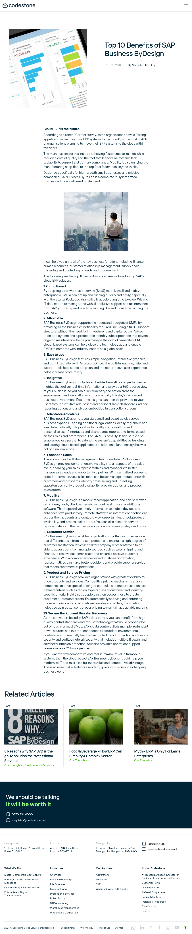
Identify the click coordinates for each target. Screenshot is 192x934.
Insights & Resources (154, 901)
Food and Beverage (61, 879)
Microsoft (101, 879)
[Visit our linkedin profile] (142, 927)
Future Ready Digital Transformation (15, 894)
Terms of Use (103, 927)
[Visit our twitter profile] (151, 927)
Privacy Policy (86, 927)
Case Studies (149, 906)
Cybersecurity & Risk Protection (22, 887)
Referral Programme (153, 892)
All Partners (102, 874)
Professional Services (62, 893)
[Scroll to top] (185, 928)
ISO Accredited (150, 887)
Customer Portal (151, 882)
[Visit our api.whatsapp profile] (133, 928)
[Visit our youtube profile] (177, 927)
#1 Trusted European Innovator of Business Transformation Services (161, 876)
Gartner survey (85, 135)
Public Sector (57, 898)
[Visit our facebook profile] (159, 927)
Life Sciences (57, 884)
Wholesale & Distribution (64, 912)
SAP (98, 884)
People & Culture (151, 897)
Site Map (119, 927)
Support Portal (68, 927)
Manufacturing (58, 889)
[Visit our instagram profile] (168, 928)
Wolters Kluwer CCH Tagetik (112, 889)
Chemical (55, 874)
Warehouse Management (64, 907)
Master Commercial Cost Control (22, 874)
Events (146, 911)
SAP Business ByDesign (77, 177)
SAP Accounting (59, 903)
